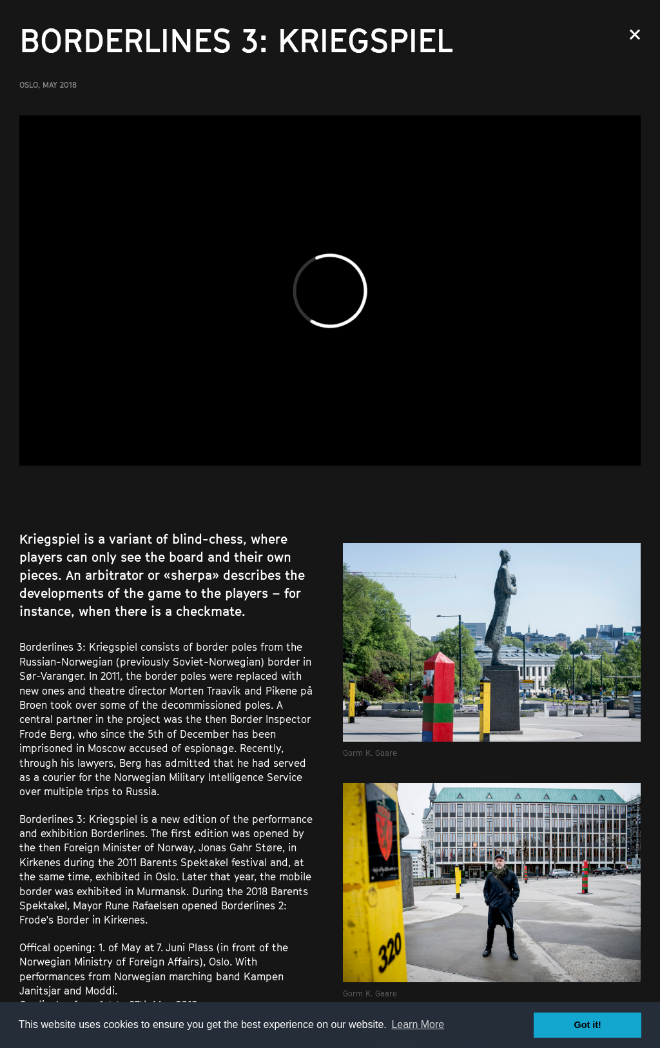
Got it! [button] (587, 1025)
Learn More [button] (417, 1024)
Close (635, 34)
